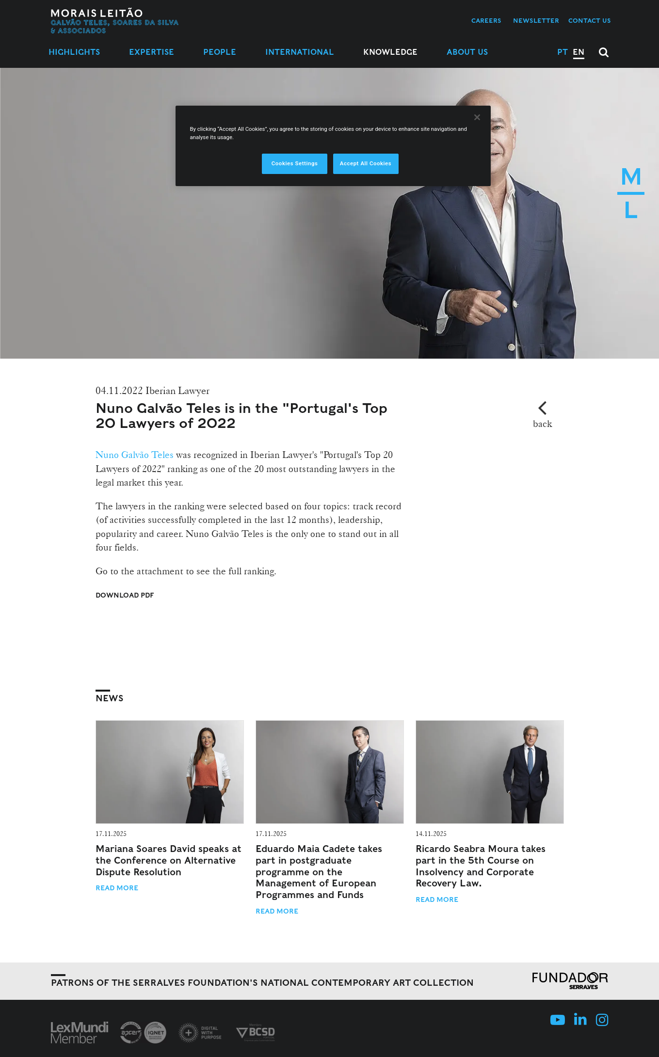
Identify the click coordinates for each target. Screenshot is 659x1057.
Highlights (74, 52)
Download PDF (125, 595)
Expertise (151, 52)
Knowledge (390, 52)
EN (578, 52)
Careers (486, 20)
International (299, 52)
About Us (467, 52)
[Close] (477, 117)
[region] (333, 146)
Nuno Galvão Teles (135, 454)
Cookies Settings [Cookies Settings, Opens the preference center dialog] (295, 163)
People (219, 52)
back (542, 423)
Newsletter (536, 20)
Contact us (589, 20)
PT (562, 52)
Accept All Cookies (365, 163)
